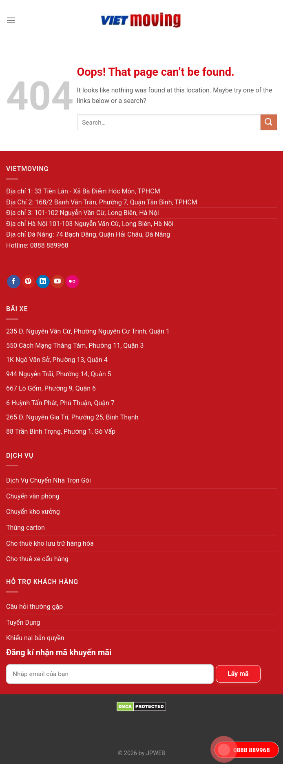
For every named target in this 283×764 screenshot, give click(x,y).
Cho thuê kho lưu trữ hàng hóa (50, 543)
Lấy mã (238, 674)
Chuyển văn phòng (33, 496)
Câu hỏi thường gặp (34, 606)
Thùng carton (25, 527)
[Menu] (11, 20)
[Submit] (269, 122)
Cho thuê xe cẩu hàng (37, 559)
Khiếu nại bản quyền (35, 638)
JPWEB (155, 753)
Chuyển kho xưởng (33, 512)
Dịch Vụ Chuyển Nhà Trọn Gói (48, 480)
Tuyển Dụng (23, 622)
